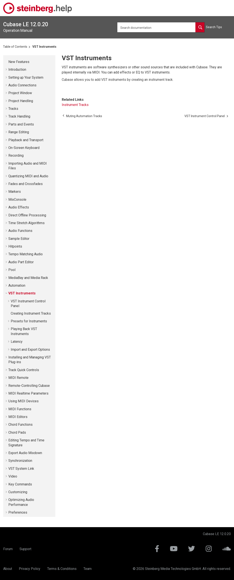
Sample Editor (18, 239)
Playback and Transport (25, 140)
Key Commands (20, 484)
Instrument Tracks (75, 105)
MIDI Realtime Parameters (28, 393)
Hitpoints (15, 246)
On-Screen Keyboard (23, 148)
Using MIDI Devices (23, 401)
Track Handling (19, 116)
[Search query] (161, 27)
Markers (14, 192)
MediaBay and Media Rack (28, 278)
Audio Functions (20, 231)
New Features (18, 62)
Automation (16, 285)
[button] (6, 62)
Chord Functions (20, 424)
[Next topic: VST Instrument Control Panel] (204, 116)
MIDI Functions (19, 409)
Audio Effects (18, 207)
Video (12, 476)
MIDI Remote (18, 378)
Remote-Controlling (29, 386)
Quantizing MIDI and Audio (28, 176)
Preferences (17, 512)
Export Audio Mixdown (25, 453)
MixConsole (17, 199)
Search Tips (214, 27)
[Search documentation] (199, 27)
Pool (11, 270)
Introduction (17, 69)
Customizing (17, 492)
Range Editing (18, 132)
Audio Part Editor (21, 262)
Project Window (20, 93)
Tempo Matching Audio (25, 254)
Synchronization (20, 461)
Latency (17, 342)
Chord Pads (17, 432)
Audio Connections (22, 85)
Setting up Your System (25, 77)
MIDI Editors (17, 417)
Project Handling (20, 101)
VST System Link (21, 469)
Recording (16, 155)
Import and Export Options (30, 349)
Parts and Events (21, 124)
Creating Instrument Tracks (31, 313)
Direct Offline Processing (27, 215)
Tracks (13, 109)
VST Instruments (44, 46)
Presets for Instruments (29, 321)
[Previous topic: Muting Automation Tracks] (84, 116)
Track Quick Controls (23, 370)
